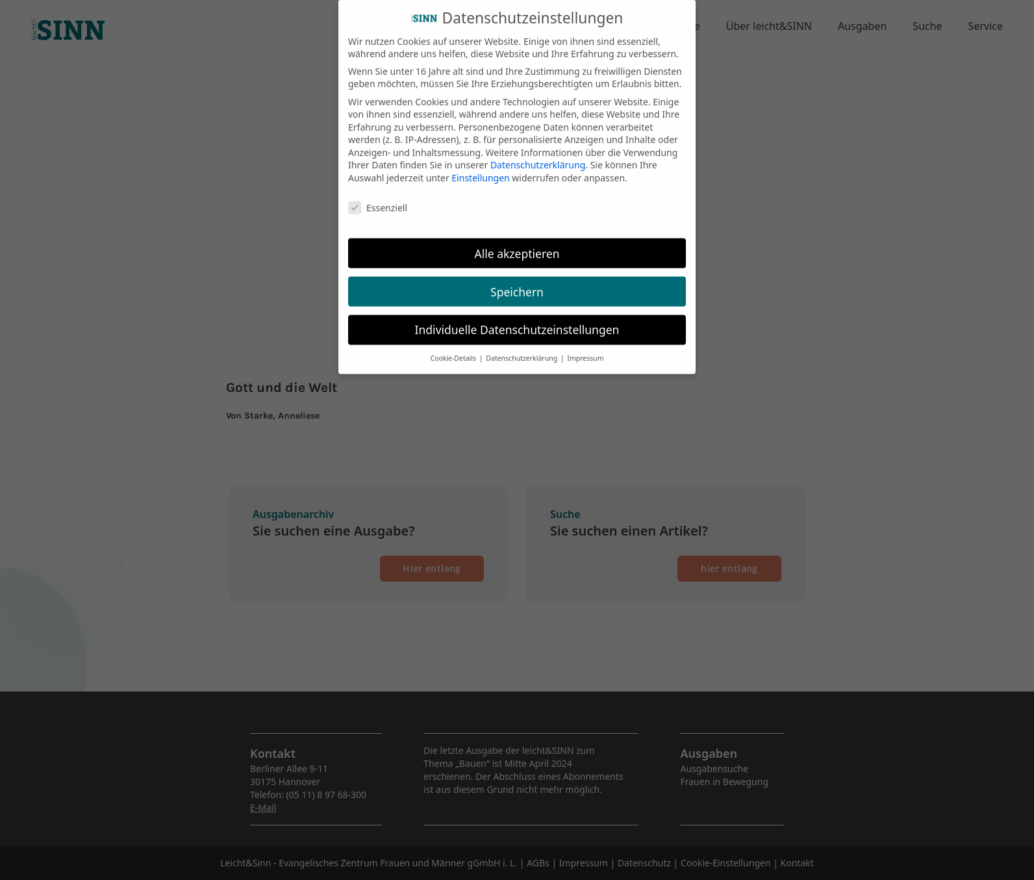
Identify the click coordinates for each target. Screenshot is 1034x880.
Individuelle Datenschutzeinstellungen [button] (517, 322)
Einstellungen (480, 170)
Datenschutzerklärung (537, 157)
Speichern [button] (517, 284)
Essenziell (377, 200)
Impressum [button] (585, 351)
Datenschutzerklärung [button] (522, 351)
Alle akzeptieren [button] (517, 245)
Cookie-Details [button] (453, 351)
